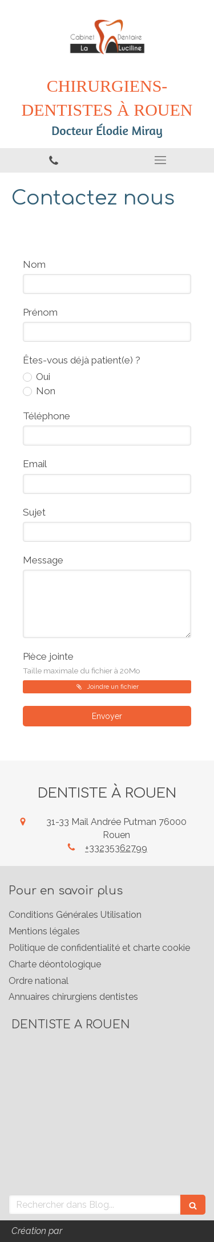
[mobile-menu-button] (161, 160)
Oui (42, 376)
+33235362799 (116, 848)
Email (35, 463)
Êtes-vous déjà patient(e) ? (81, 360)
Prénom (40, 312)
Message (43, 560)
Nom (34, 264)
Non (44, 391)
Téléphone (46, 416)
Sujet (34, 512)
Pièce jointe (81, 663)
